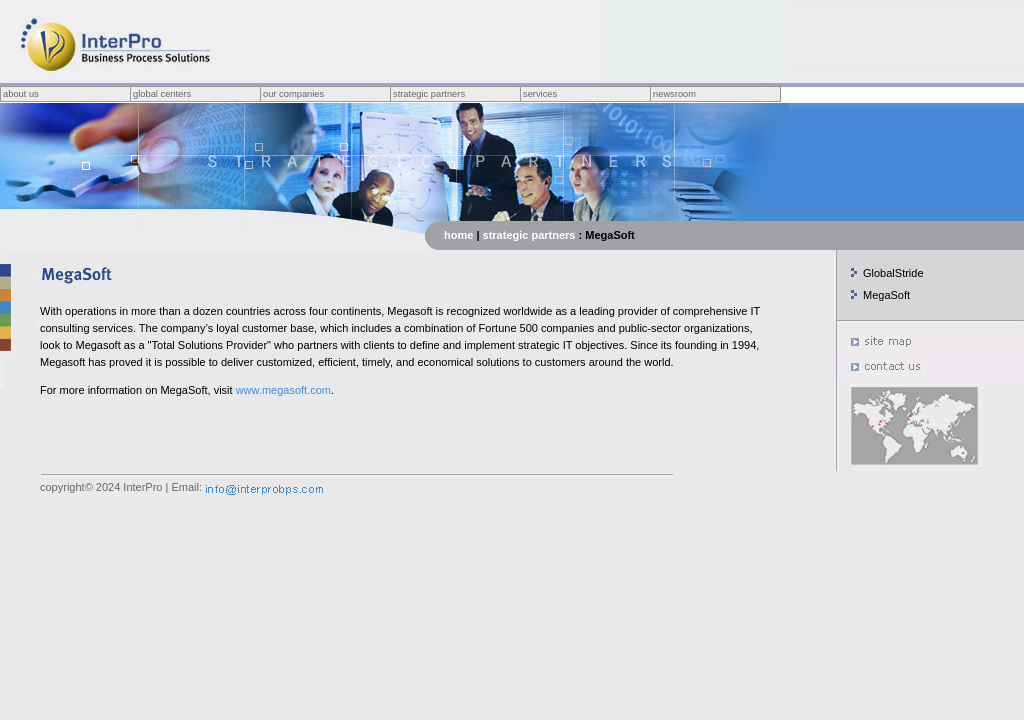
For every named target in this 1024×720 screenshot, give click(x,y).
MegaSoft (886, 295)
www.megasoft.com (283, 390)
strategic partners (529, 235)
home (458, 235)
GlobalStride (893, 273)
